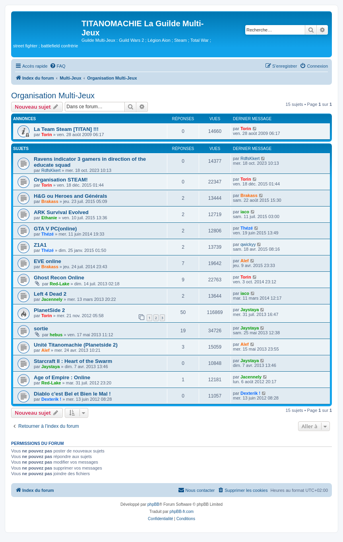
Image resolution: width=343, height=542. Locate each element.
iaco (244, 211)
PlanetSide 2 (49, 310)
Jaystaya (249, 309)
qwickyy (248, 244)
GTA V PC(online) (55, 229)
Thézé (47, 234)
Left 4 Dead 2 (50, 294)
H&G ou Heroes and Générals (70, 196)
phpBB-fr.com (182, 511)
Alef (244, 260)
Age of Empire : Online (62, 377)
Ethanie (49, 217)
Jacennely (51, 299)
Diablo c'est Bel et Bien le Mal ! (72, 394)
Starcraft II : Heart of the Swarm (73, 361)
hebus (56, 334)
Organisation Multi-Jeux (53, 95)
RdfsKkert (50, 170)
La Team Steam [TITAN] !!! (66, 129)
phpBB (153, 504)
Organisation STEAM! (61, 180)
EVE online (47, 261)
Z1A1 (40, 245)
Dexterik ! (51, 399)
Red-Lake (60, 283)
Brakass (49, 201)
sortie (41, 328)
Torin (46, 134)
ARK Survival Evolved (61, 212)
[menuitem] (58, 66)
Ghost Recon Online (59, 278)
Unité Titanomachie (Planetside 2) (76, 345)
